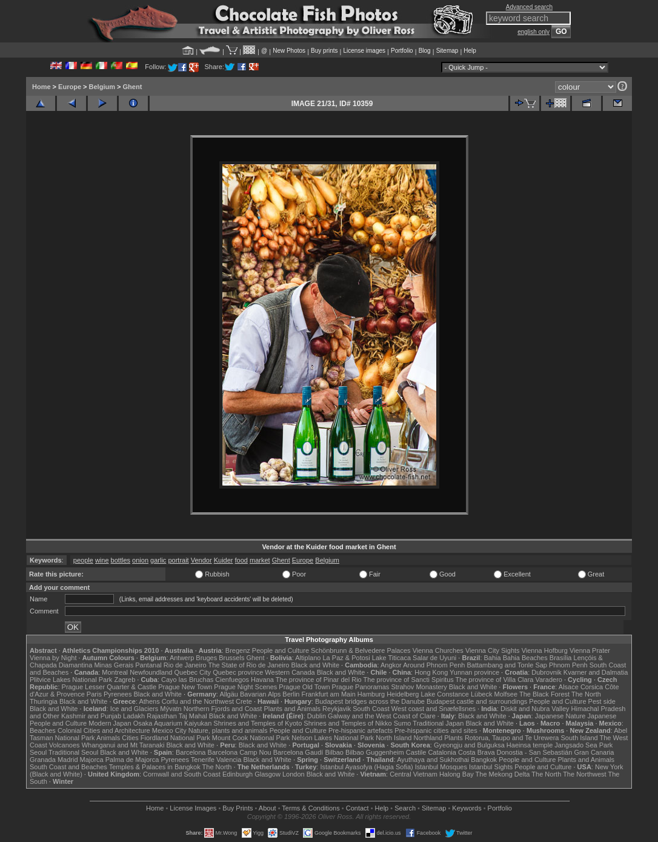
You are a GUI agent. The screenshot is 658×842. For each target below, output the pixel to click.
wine (102, 560)
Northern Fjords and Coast (223, 708)
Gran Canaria (594, 752)
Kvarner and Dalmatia (595, 672)
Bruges (206, 657)
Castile (416, 752)
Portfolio (402, 50)
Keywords (466, 808)
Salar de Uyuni (434, 657)
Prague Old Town (304, 686)
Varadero (548, 679)
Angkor (391, 665)
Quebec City (192, 672)
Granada (43, 759)
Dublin (316, 716)
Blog (425, 50)
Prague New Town (185, 686)
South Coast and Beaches (68, 766)
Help (470, 50)
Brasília (561, 657)
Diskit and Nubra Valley (535, 708)
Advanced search (529, 7)
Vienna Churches (438, 650)
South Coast (371, 708)
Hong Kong (431, 672)
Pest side (602, 701)
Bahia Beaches (525, 657)
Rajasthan (162, 716)
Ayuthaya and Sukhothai (433, 759)
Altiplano (308, 657)
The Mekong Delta (503, 774)
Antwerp (182, 657)
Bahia (492, 657)
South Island (579, 737)
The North (586, 694)
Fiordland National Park (175, 737)
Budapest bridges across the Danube (370, 701)
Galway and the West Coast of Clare (382, 716)
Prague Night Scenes (245, 686)
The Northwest (584, 774)
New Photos (289, 50)
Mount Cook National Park (251, 737)
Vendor (201, 560)
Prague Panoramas (361, 686)
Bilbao (334, 752)
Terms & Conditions (310, 808)
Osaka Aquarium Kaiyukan (172, 723)
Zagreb (124, 679)
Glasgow (267, 774)
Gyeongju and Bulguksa (469, 745)
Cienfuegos (232, 679)
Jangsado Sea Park (583, 745)
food (241, 560)
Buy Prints (237, 808)
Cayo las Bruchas (187, 679)
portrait (178, 560)
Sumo (402, 723)
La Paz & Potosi (346, 657)
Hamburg (371, 694)
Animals (108, 737)
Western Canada (289, 672)
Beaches (43, 730)
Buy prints (324, 50)
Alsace (569, 686)
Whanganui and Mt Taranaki (123, 745)
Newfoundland (151, 672)
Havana (262, 679)
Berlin (290, 694)
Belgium (102, 86)
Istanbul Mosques (441, 766)
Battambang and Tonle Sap (507, 665)
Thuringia (44, 701)
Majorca (92, 759)
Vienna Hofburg (545, 650)
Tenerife (202, 759)
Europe (69, 86)
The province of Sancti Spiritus (409, 679)
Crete (244, 701)
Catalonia (442, 752)
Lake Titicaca (391, 657)
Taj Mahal (193, 716)
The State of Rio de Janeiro (249, 665)
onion (140, 560)
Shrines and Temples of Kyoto (257, 723)
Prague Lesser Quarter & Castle (109, 686)
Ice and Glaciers (134, 708)
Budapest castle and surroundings (477, 701)
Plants (453, 737)
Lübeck (481, 694)
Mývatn (170, 708)
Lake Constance (444, 694)
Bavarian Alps (260, 694)
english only (533, 31)
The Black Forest (544, 694)
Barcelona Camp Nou (239, 752)
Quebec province (238, 672)
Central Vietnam (413, 774)
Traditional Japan (438, 723)
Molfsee (506, 694)
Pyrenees (117, 694)
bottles (120, 560)
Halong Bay (456, 774)
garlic (158, 560)
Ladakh (134, 716)
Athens (149, 701)
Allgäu (228, 694)
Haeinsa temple (530, 745)
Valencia (228, 759)
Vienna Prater (590, 650)
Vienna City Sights (492, 650)
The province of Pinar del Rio (319, 679)
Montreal (115, 672)
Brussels (231, 657)
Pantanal (148, 665)
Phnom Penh (568, 665)
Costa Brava (476, 752)
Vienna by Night (53, 657)
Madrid (68, 759)
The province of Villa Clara (495, 679)
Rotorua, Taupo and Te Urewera (512, 737)
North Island (393, 737)
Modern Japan (109, 723)
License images (364, 50)
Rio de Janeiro (185, 665)
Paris (94, 694)
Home (41, 86)
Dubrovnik (546, 672)
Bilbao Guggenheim (374, 752)
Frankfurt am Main (329, 694)
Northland (428, 737)
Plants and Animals (292, 708)
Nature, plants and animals (228, 730)
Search (405, 808)
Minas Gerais (113, 665)
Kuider (223, 560)
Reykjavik (336, 708)
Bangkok (484, 759)
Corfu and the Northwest (198, 701)
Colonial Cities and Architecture (104, 730)
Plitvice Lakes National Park (71, 679)
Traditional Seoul (73, 752)
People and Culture (280, 650)
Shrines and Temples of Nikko (347, 723)
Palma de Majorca (132, 759)
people (83, 560)
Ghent (132, 86)
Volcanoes (64, 745)
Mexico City (169, 730)
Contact (357, 808)
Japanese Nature (560, 716)
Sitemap (447, 50)
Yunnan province (474, 672)
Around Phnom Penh (434, 665)
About (267, 808)
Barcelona (191, 752)
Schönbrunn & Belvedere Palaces (361, 650)
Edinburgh (237, 774)
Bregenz (237, 650)
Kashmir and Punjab (91, 716)
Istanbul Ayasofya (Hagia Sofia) (366, 766)
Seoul (38, 752)
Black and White (315, 665)
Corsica (591, 686)
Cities (130, 737)
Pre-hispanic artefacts (360, 730)
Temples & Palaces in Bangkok (155, 766)
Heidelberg (403, 694)
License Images (193, 808)
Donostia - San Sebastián (535, 752)
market (260, 560)
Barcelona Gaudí (298, 752)
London (293, 774)
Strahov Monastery (419, 686)
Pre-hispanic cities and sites (435, 730)
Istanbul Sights (491, 766)
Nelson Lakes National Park (332, 737)
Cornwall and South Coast (182, 774)
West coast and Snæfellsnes (433, 708)
